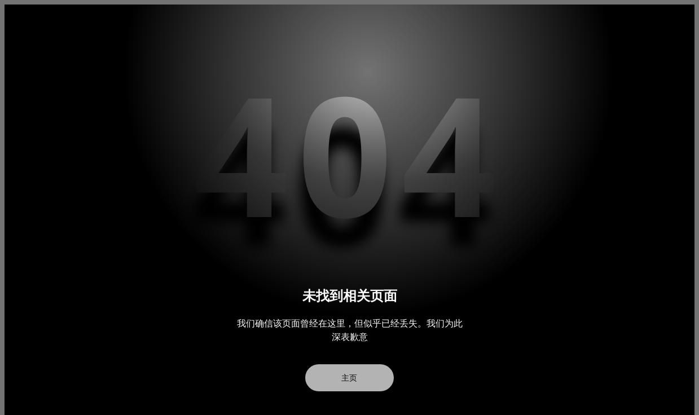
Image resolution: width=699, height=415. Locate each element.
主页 (349, 377)
